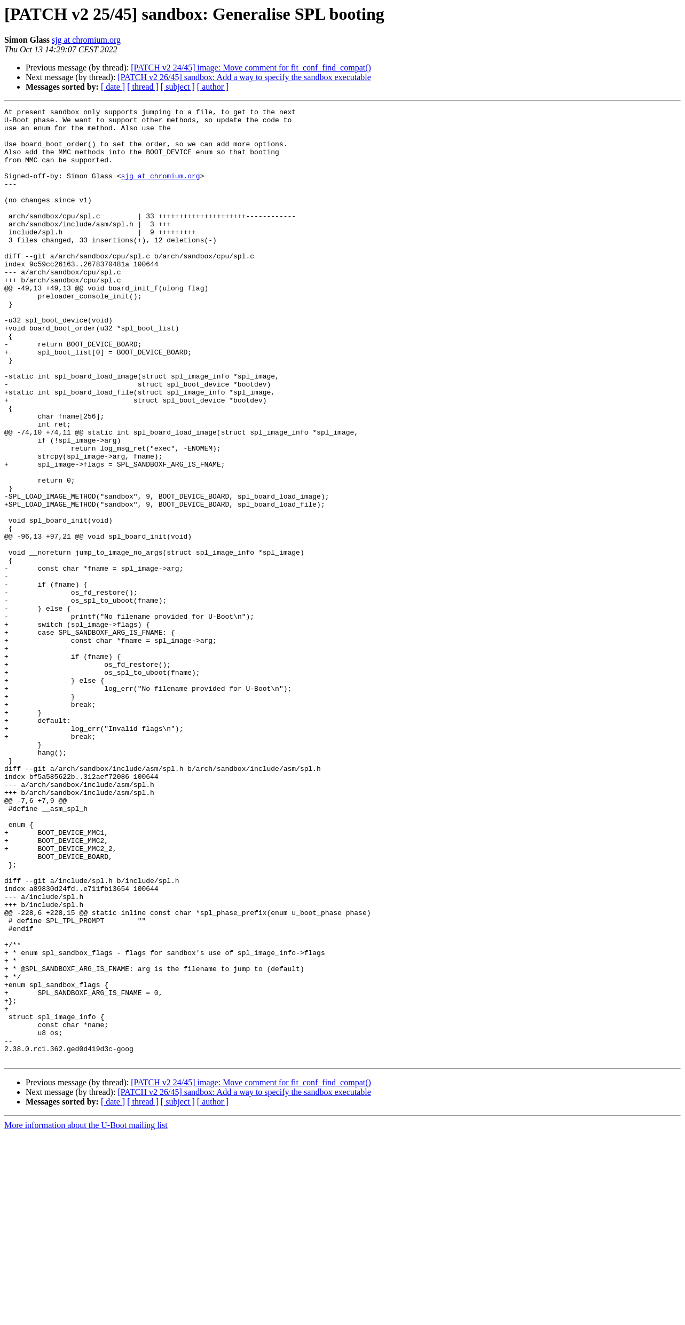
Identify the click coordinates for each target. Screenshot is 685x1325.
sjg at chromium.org (86, 39)
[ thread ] (143, 86)
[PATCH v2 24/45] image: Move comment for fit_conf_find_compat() (251, 67)
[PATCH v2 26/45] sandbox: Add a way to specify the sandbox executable (244, 77)
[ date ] (113, 86)
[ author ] (213, 86)
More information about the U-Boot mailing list (86, 1315)
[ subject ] (178, 86)
